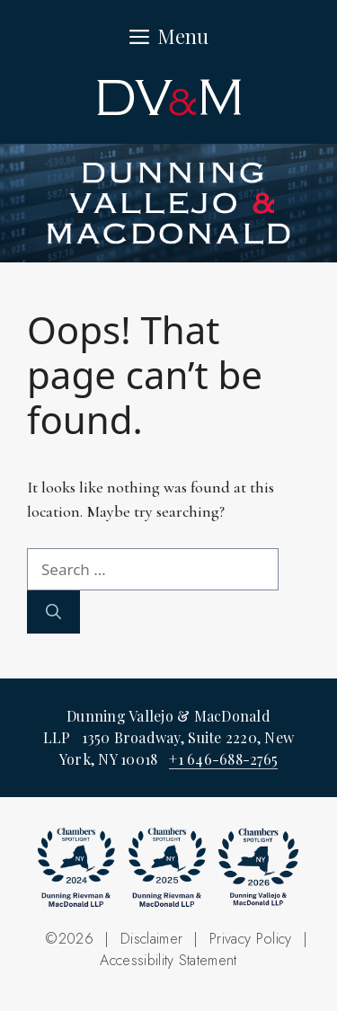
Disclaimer (151, 938)
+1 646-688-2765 (223, 758)
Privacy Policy (250, 938)
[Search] (53, 612)
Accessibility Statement (168, 960)
